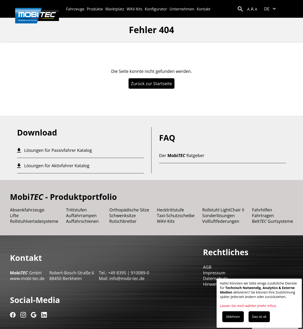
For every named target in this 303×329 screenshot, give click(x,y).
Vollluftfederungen (220, 221)
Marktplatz (114, 9)
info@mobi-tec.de (126, 278)
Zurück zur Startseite (151, 83)
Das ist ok (259, 317)
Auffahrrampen (81, 215)
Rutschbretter (123, 221)
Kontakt (203, 9)
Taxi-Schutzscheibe (176, 215)
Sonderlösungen (218, 215)
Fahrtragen (263, 215)
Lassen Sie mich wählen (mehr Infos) (248, 305)
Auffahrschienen (82, 221)
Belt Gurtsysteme (272, 221)
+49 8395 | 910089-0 (128, 273)
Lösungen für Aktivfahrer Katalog (56, 165)
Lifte (14, 215)
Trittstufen (76, 210)
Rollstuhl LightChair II (223, 210)
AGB (207, 267)
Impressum (214, 273)
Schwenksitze (122, 215)
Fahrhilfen (262, 210)
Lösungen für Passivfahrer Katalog (58, 150)
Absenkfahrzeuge (27, 210)
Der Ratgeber (181, 155)
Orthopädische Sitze (129, 210)
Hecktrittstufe (170, 210)
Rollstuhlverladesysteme (34, 221)
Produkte (95, 9)
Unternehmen (181, 9)
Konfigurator (156, 9)
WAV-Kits (135, 9)
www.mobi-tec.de (27, 278)
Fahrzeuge (75, 9)
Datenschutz (215, 278)
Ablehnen (233, 317)
